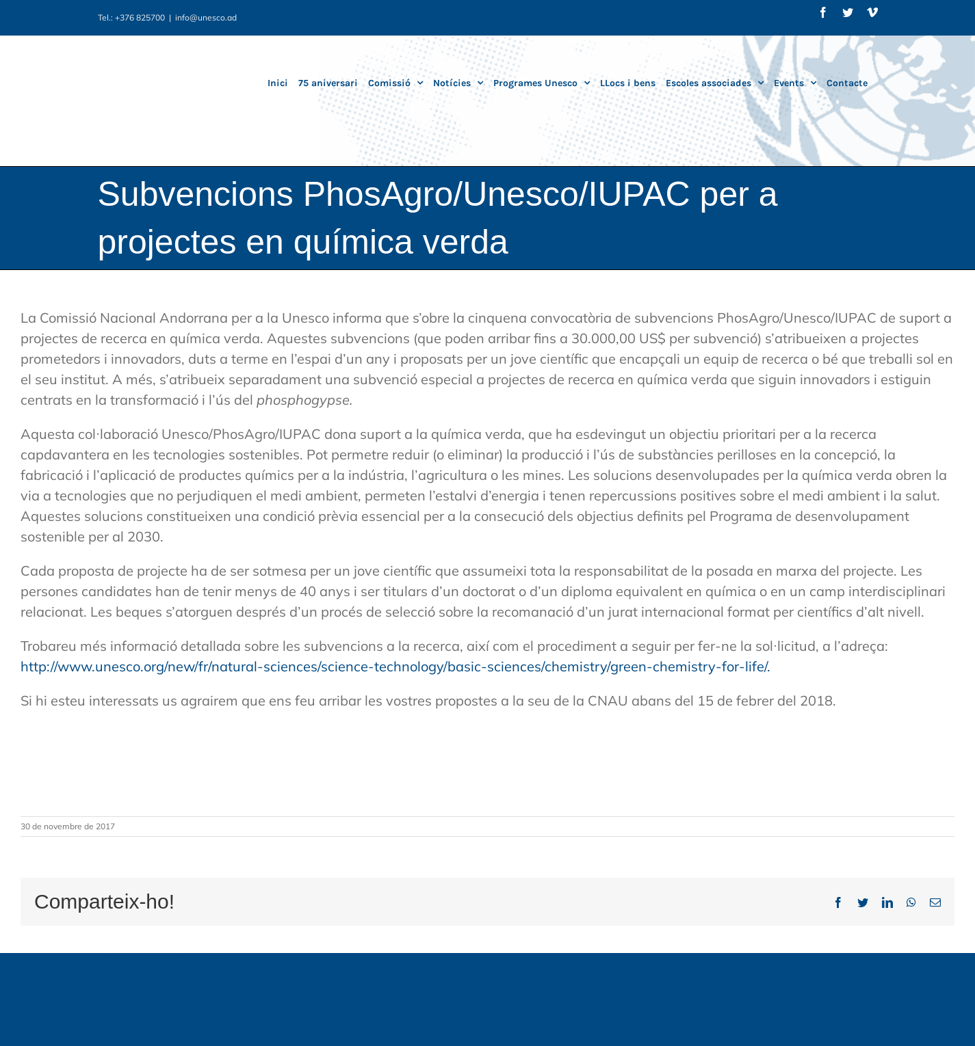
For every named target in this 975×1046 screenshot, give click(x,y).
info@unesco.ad (206, 17)
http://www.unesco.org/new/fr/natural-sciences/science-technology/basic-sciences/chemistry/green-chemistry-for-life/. (395, 666)
